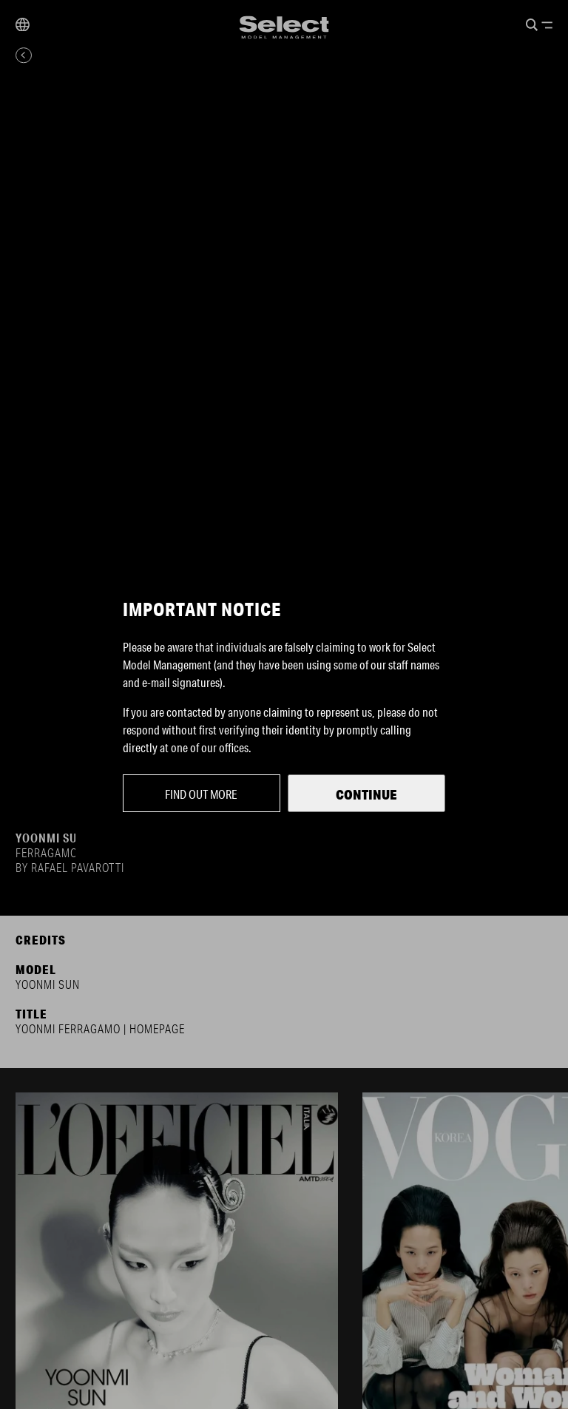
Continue (366, 794)
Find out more (201, 794)
